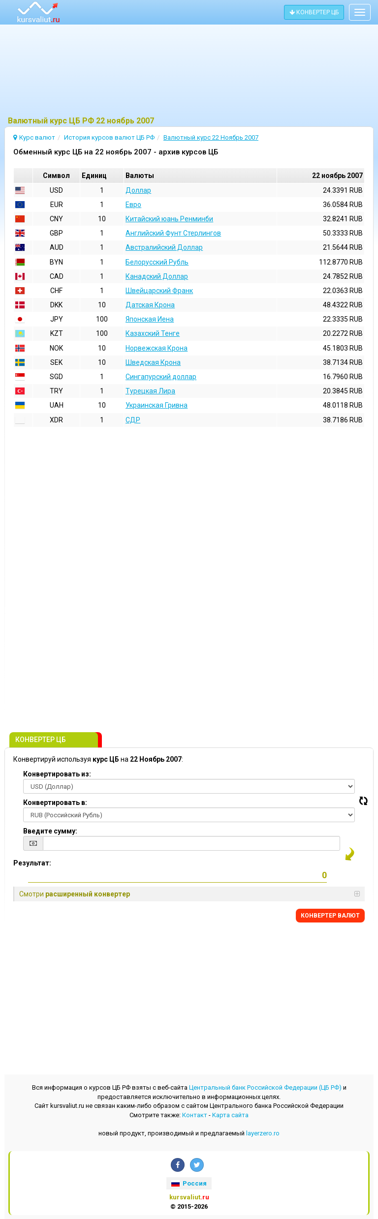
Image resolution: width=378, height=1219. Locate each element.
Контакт (194, 1115)
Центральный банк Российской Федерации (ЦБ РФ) (265, 1087)
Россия (189, 1183)
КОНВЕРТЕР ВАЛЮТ (330, 915)
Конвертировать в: (55, 802)
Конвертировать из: (57, 774)
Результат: (32, 863)
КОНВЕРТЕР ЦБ (314, 12)
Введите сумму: (50, 831)
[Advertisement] (189, 71)
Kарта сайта (230, 1115)
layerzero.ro (263, 1133)
